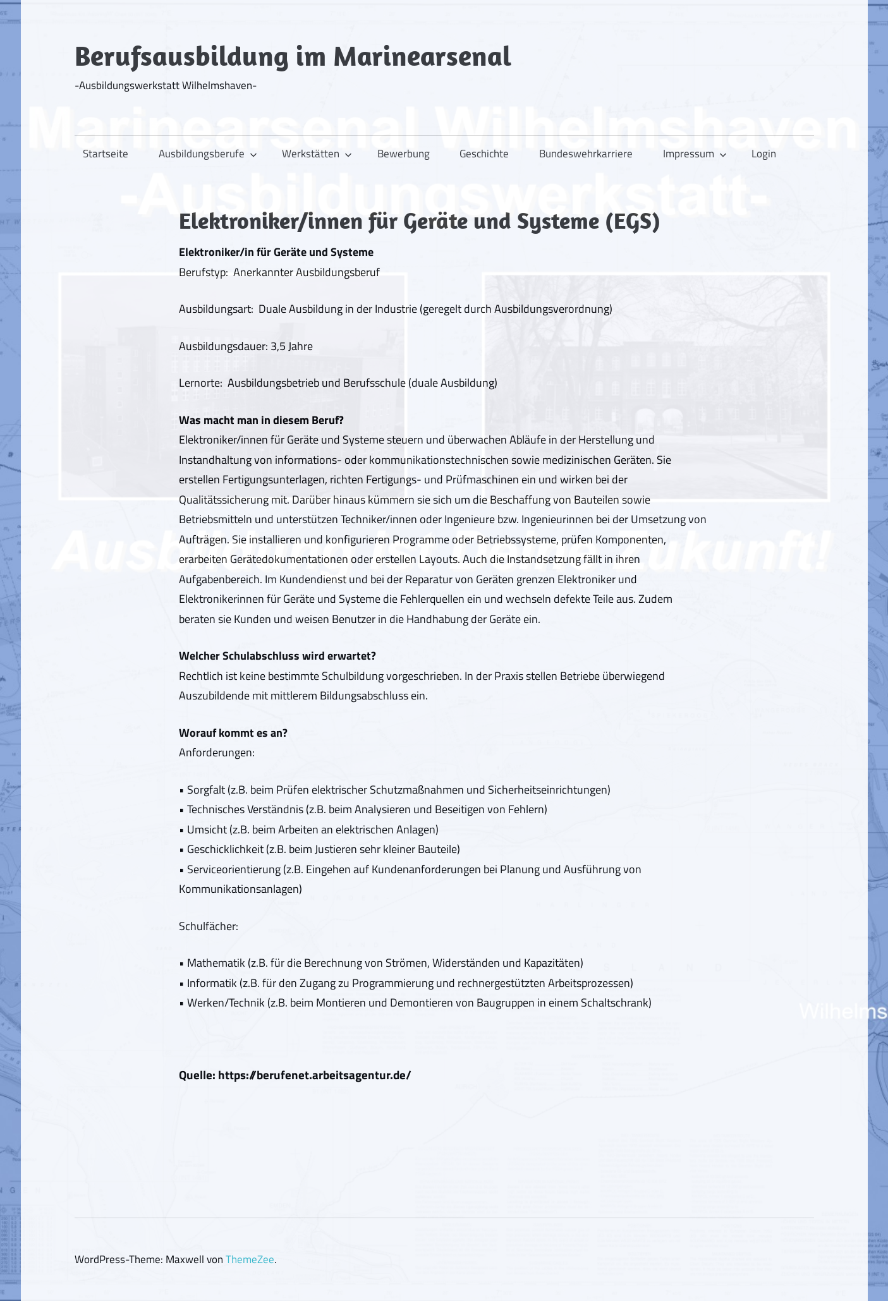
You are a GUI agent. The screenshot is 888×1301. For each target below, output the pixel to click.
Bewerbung (403, 153)
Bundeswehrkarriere (586, 153)
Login (763, 153)
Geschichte (484, 153)
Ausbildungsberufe (208, 153)
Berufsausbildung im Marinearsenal (293, 56)
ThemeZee (250, 1259)
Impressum (695, 153)
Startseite (105, 153)
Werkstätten (317, 153)
